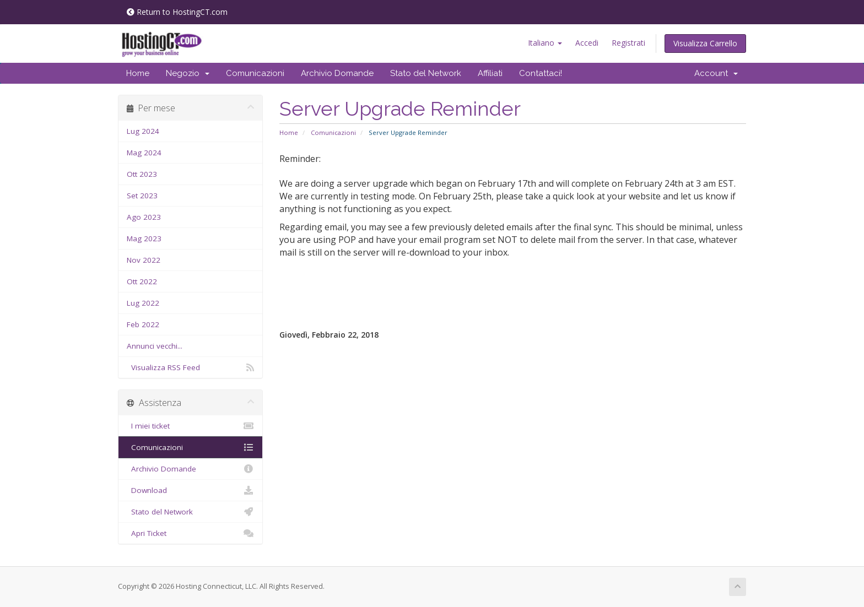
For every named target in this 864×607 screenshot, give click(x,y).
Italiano (545, 42)
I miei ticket (190, 425)
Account (716, 73)
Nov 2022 (143, 260)
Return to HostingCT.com (177, 12)
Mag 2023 (144, 238)
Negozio (187, 73)
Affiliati (490, 73)
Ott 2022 (142, 281)
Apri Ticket (190, 533)
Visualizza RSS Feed (190, 367)
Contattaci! (540, 73)
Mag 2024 (144, 153)
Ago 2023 (144, 217)
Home (137, 73)
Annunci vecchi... (154, 346)
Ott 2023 (142, 174)
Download (190, 490)
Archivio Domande (337, 73)
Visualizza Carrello (705, 43)
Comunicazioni (255, 73)
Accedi (586, 42)
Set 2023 (142, 195)
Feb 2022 (143, 324)
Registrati (628, 42)
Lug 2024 (143, 131)
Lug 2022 (143, 303)
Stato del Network (425, 73)
